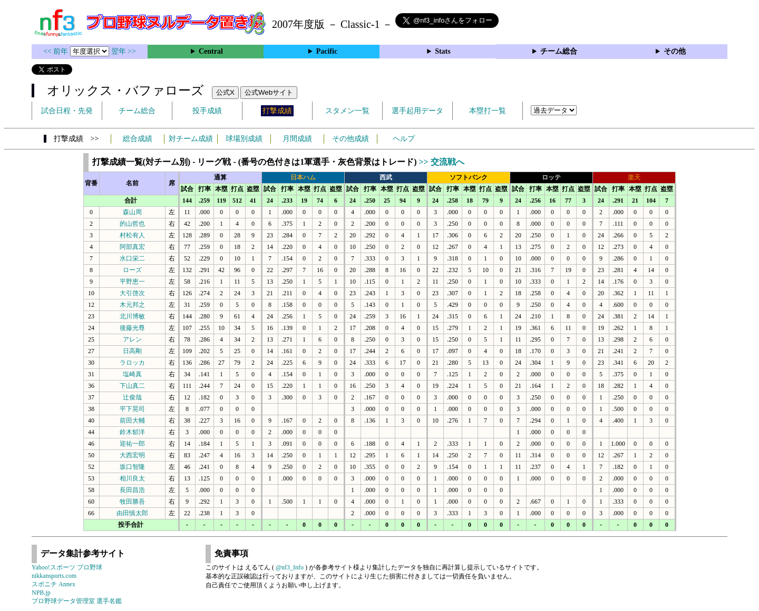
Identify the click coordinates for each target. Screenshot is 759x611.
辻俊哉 (132, 397)
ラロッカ (132, 362)
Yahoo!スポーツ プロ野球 (67, 567)
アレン (132, 339)
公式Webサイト (269, 92)
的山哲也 (132, 223)
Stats (443, 51)
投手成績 (207, 111)
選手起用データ (417, 111)
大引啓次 (132, 293)
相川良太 (132, 478)
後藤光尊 (132, 328)
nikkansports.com (54, 575)
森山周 (132, 212)
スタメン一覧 (347, 111)
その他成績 (350, 139)
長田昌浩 (132, 490)
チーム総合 (558, 51)
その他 (675, 51)
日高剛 (132, 351)
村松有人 (132, 235)
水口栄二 (132, 258)
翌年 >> (123, 51)
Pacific (326, 51)
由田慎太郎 (132, 513)
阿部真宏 (132, 247)
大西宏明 (132, 455)
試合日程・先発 (67, 111)
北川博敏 (132, 316)
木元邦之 (132, 304)
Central (211, 51)
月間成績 (297, 139)
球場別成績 (244, 139)
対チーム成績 (191, 139)
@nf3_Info (290, 567)
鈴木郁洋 (132, 432)
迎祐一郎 (132, 443)
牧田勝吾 (132, 501)
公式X (225, 92)
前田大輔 (132, 420)
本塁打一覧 (487, 111)
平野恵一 (132, 281)
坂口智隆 (132, 466)
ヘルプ (404, 139)
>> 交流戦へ (441, 161)
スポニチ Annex (53, 584)
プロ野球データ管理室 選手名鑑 (77, 601)
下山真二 (132, 385)
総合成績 (137, 139)
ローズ (132, 270)
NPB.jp (41, 592)
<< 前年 (56, 51)
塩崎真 (132, 374)
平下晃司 (132, 409)
